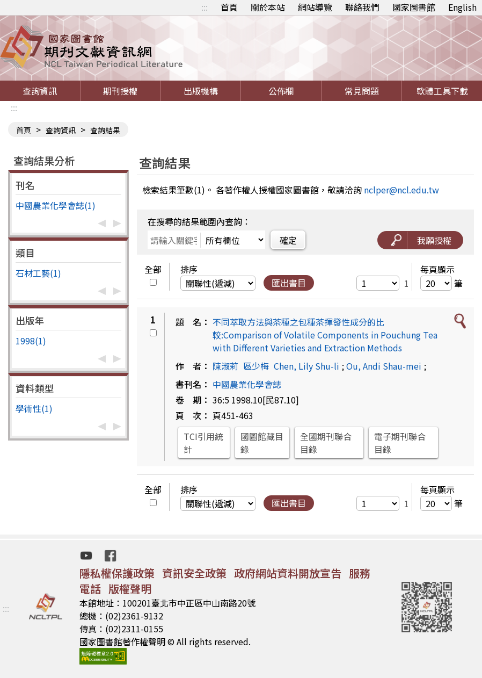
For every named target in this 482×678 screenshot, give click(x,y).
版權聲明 (129, 588)
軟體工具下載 (442, 90)
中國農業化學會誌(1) (56, 205)
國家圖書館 (413, 7)
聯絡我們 (362, 7)
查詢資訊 (40, 90)
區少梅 (256, 365)
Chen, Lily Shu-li (306, 365)
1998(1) (31, 340)
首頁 (229, 7)
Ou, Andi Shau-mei (383, 365)
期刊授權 (120, 90)
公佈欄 (281, 90)
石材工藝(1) (38, 272)
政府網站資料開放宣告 (287, 573)
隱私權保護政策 (117, 573)
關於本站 (268, 7)
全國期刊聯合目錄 (326, 443)
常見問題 (362, 90)
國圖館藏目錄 (261, 443)
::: (204, 7)
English (462, 7)
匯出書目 (289, 282)
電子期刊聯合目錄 (400, 443)
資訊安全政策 (194, 573)
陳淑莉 (225, 365)
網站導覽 (315, 7)
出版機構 (201, 90)
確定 (288, 240)
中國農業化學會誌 (247, 384)
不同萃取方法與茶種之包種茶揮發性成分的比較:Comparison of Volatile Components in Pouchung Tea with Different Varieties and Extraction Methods (325, 334)
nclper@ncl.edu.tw (401, 189)
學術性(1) (34, 408)
